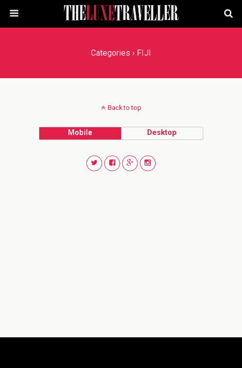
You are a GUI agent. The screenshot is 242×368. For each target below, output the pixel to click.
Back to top (124, 107)
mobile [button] (80, 132)
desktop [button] (162, 132)
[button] (94, 163)
